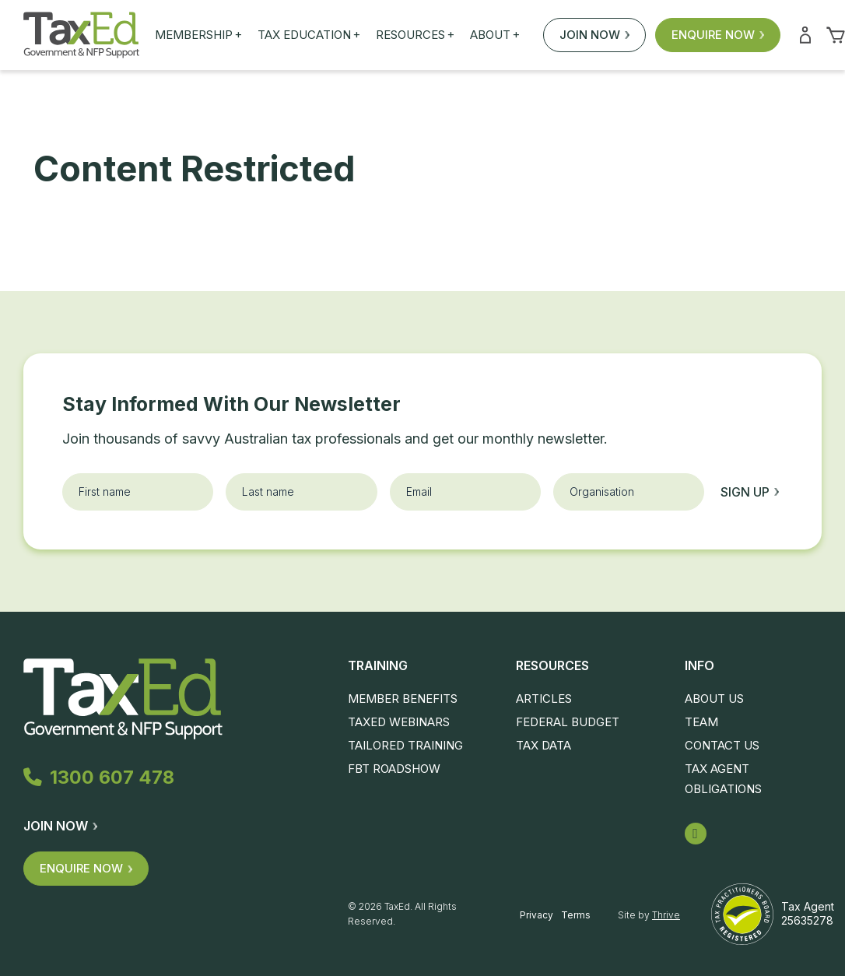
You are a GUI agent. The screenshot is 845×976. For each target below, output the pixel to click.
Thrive (666, 915)
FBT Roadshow (394, 768)
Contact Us (722, 745)
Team (701, 721)
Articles (544, 698)
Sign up (750, 492)
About (495, 35)
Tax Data (543, 745)
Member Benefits (403, 698)
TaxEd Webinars (399, 721)
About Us (714, 698)
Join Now (594, 34)
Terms (576, 915)
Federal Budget (567, 721)
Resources (415, 35)
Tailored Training (405, 745)
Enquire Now (717, 34)
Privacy (536, 915)
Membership (198, 35)
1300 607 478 (102, 778)
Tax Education (309, 35)
